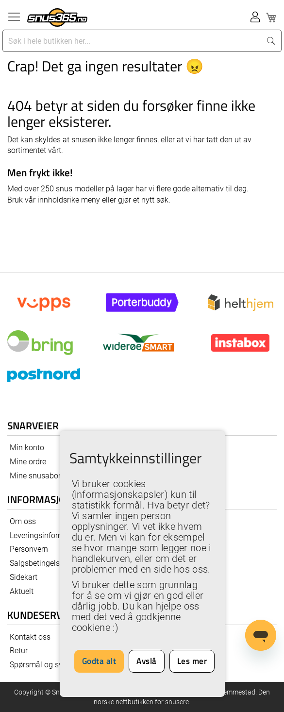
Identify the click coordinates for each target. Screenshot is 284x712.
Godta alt (99, 661)
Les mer (192, 661)
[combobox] (133, 41)
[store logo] (57, 17)
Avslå (146, 661)
